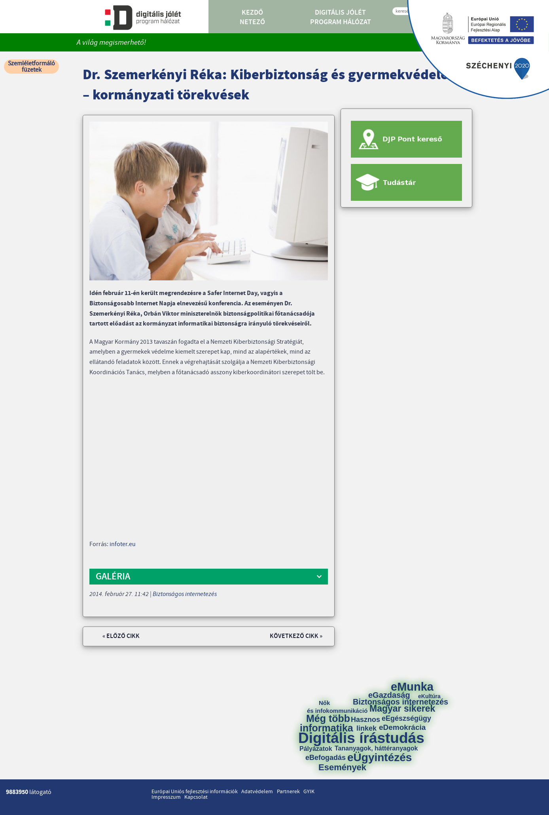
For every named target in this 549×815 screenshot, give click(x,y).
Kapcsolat (196, 797)
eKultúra (429, 696)
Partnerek (288, 791)
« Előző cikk (121, 636)
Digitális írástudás (361, 738)
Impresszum (166, 797)
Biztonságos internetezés (185, 594)
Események (342, 767)
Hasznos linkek (368, 724)
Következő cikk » (296, 636)
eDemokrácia (402, 727)
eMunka (412, 687)
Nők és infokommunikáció (337, 706)
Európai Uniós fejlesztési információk (194, 791)
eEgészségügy (406, 718)
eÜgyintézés (379, 757)
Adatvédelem (257, 791)
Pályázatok (315, 749)
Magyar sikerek (402, 708)
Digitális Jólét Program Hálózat (340, 17)
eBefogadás (325, 757)
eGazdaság (389, 695)
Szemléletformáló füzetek (31, 66)
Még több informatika (326, 723)
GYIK (308, 791)
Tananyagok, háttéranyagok (376, 748)
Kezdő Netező (252, 17)
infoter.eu (123, 544)
